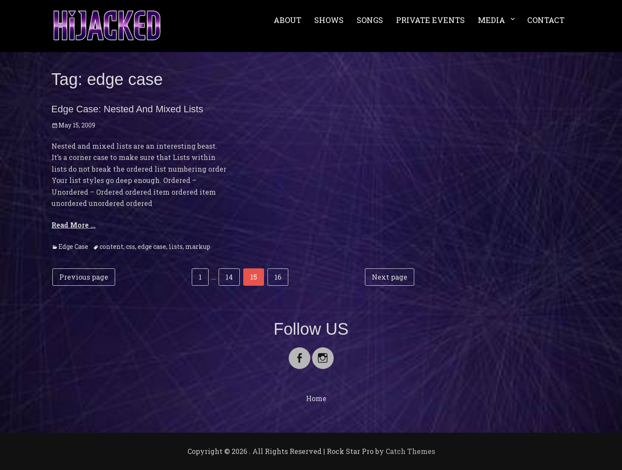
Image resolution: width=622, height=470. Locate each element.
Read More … (74, 224)
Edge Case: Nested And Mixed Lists (127, 109)
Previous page (83, 276)
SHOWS (329, 20)
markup (197, 246)
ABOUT (287, 20)
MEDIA (491, 20)
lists (176, 246)
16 (281, 276)
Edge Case (73, 246)
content (111, 246)
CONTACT (545, 20)
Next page (389, 276)
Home (316, 398)
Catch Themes (410, 451)
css (130, 246)
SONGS (370, 20)
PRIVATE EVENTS (430, 20)
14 (232, 276)
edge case (152, 246)
